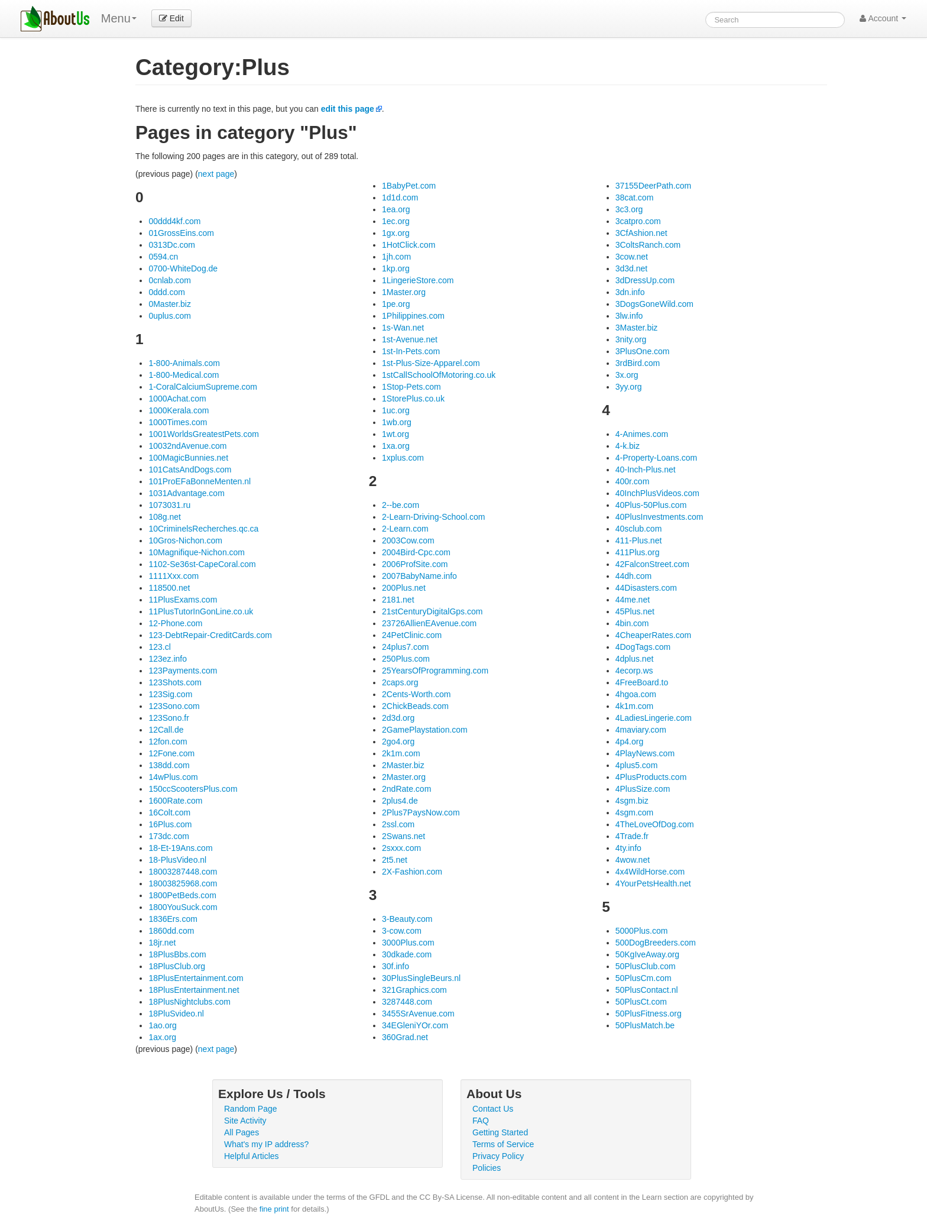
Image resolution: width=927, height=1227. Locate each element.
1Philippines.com (413, 315)
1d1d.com (400, 197)
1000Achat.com (177, 398)
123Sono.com (173, 706)
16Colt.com (169, 812)
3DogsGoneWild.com (654, 304)
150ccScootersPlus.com (192, 789)
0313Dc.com (171, 245)
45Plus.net (634, 611)
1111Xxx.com (173, 576)
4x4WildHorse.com (650, 871)
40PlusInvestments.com (659, 517)
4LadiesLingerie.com (653, 718)
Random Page (250, 1108)
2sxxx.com (401, 848)
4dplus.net (634, 658)
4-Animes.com (641, 434)
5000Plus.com (641, 930)
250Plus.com (406, 658)
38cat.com (634, 197)
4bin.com (632, 623)
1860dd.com (171, 930)
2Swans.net (403, 836)
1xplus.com (403, 457)
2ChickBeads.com (415, 706)
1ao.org (162, 1025)
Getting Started (500, 1132)
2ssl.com (398, 824)
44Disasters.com (646, 588)
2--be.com (400, 505)
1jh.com (396, 256)
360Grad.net (405, 1037)
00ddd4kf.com (174, 221)
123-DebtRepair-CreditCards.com (210, 635)
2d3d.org (398, 718)
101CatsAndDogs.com (189, 469)
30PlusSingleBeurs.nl (421, 978)
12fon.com (167, 741)
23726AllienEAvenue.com (429, 623)
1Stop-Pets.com (411, 386)
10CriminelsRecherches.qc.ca (203, 528)
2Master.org (404, 777)
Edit (171, 18)
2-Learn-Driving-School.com (433, 517)
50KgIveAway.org (647, 954)
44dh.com (633, 576)
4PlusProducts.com (651, 777)
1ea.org (396, 209)
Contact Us (492, 1108)
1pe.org (396, 304)
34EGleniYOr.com (415, 1025)
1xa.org (396, 446)
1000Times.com (177, 422)
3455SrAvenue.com (418, 1013)
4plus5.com (636, 765)
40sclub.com (638, 528)
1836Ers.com (172, 919)
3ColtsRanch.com (648, 245)
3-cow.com (402, 930)
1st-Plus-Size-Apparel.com (431, 363)
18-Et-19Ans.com (180, 848)
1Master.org (404, 292)
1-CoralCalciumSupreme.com (202, 386)
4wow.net (632, 860)
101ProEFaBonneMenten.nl (199, 481)
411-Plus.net (638, 540)
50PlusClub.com (645, 966)
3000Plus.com (408, 942)
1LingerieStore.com (417, 280)
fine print (274, 1209)
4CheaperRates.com (653, 635)
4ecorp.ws (634, 670)
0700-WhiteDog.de (183, 268)
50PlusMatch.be (645, 1025)
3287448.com (407, 1001)
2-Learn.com (405, 528)
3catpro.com (638, 221)
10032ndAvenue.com (187, 446)
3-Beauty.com (407, 919)
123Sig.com (170, 694)
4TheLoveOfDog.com (654, 824)
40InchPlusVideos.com (657, 493)
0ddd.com (166, 292)
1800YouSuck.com (182, 907)
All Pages (241, 1132)
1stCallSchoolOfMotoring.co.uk (438, 375)
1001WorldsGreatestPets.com (203, 434)
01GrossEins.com (180, 233)
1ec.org (396, 221)
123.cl (159, 647)
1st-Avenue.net (409, 339)
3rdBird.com (637, 363)
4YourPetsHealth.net (653, 883)
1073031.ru (169, 505)
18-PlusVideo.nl (177, 860)
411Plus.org (637, 552)
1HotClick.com (408, 245)
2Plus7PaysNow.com (421, 812)
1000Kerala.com (178, 410)
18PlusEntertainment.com (195, 978)
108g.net (164, 517)
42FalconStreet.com (652, 564)
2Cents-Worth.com (416, 694)
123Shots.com (175, 682)
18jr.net (162, 942)
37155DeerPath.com (653, 185)
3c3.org (629, 209)
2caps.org (400, 682)
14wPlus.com (172, 777)
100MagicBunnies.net (188, 457)
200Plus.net (404, 588)
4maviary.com (640, 729)
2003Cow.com (408, 540)
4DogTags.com (642, 647)
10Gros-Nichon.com (185, 540)
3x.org (626, 375)
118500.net (169, 588)
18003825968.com (182, 883)
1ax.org (162, 1037)
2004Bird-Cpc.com (416, 552)
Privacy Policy (498, 1156)
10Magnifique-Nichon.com (196, 552)
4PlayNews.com (645, 753)
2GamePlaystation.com (425, 729)
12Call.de (165, 729)
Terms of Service (503, 1144)
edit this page (347, 109)
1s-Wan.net (403, 327)
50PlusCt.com (641, 1001)
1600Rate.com (175, 800)
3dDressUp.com (645, 280)
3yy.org (628, 386)
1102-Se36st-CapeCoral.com (201, 564)
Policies (486, 1168)
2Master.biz (403, 765)
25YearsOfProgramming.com (435, 670)
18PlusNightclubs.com (189, 1001)
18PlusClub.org (176, 966)
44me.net (632, 599)
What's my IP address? (266, 1144)
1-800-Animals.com (184, 363)
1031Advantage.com (186, 493)
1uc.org (396, 410)
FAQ (480, 1120)
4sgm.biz (632, 800)
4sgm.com (634, 812)
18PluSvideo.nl (175, 1013)
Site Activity (245, 1120)
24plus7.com (405, 647)
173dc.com (168, 836)
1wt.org (395, 434)
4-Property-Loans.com (656, 457)
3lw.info (629, 315)
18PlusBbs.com (177, 954)
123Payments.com (182, 670)
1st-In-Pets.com (411, 351)
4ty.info (628, 848)
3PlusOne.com (642, 351)
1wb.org (396, 422)
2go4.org (398, 741)
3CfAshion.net (641, 233)
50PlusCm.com (643, 978)
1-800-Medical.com (183, 375)
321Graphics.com (414, 990)
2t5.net (394, 860)
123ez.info (167, 658)
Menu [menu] (119, 18)
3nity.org (631, 339)
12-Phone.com (175, 623)
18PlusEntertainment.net (193, 990)
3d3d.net (631, 268)
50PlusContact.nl (646, 990)
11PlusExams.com (182, 599)
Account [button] (883, 18)
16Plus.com (170, 824)
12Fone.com (171, 753)
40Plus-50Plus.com (651, 505)
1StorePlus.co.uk (413, 398)
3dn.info (630, 292)
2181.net (398, 599)
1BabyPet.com (409, 185)
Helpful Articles (251, 1156)
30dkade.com (407, 954)
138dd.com (168, 765)
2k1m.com (401, 753)
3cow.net (631, 256)
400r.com (632, 481)
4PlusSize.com (642, 789)
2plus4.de (400, 800)
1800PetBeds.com (182, 895)
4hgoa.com (635, 694)
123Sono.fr (168, 718)
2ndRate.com (406, 789)
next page (216, 174)
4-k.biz (627, 446)
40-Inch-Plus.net (645, 469)
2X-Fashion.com (412, 871)
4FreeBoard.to (642, 682)
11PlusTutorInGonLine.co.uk (200, 611)
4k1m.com (634, 706)
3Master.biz (636, 327)
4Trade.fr (632, 836)
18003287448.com (182, 871)
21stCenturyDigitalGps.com (432, 611)
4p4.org (629, 741)
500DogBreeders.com (655, 942)
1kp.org (396, 268)
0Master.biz (169, 304)
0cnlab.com (169, 280)
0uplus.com (169, 315)
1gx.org (396, 233)
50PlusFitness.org (648, 1013)
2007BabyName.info (419, 576)
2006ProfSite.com (415, 564)
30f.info (395, 966)
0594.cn (163, 256)
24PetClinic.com (412, 635)
